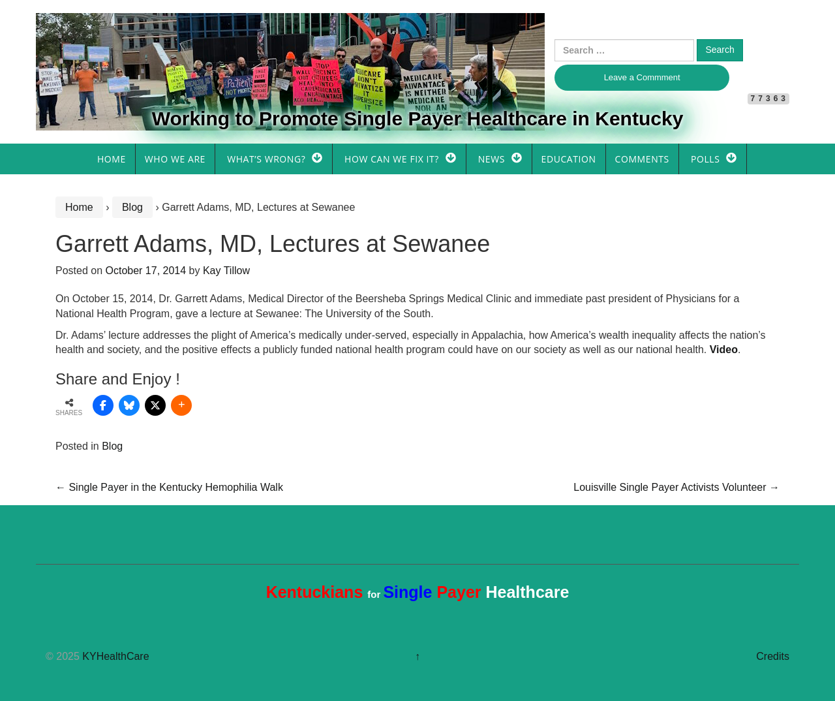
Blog (132, 207)
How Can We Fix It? (391, 159)
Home (111, 159)
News (491, 159)
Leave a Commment (642, 77)
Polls (705, 159)
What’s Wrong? (266, 159)
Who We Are (175, 159)
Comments (642, 159)
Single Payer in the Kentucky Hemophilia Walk (169, 487)
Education (568, 159)
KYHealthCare (115, 656)
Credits (772, 656)
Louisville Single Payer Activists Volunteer (676, 487)
